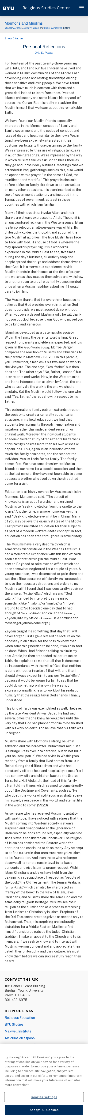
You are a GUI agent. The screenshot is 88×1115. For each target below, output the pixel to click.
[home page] (8, 7)
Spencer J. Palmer (13, 28)
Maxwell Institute (18, 1031)
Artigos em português (21, 1045)
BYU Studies (14, 1024)
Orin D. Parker (43, 52)
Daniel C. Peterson (53, 28)
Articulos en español (20, 1038)
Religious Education (20, 1018)
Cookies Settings (44, 1099)
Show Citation (14, 38)
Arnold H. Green (31, 28)
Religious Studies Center (46, 8)
